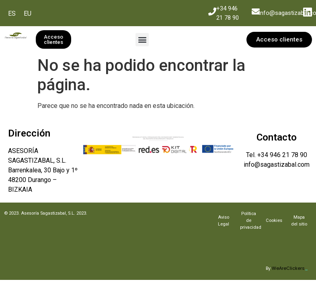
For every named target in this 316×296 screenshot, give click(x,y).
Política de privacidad (250, 220)
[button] (142, 39)
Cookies (274, 220)
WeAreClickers (290, 268)
